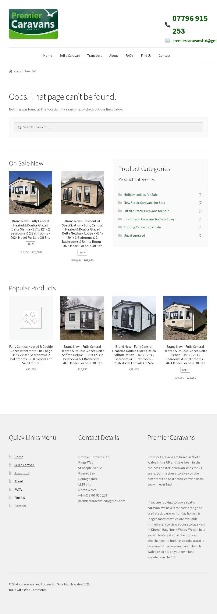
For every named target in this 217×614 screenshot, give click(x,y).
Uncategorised (134, 235)
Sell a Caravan (70, 55)
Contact (165, 55)
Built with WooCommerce (27, 590)
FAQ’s (130, 55)
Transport (94, 55)
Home (47, 55)
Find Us (146, 55)
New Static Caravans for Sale (144, 202)
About (113, 55)
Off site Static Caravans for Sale (146, 211)
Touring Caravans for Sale (142, 227)
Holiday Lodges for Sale (141, 194)
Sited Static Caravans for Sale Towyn (150, 219)
